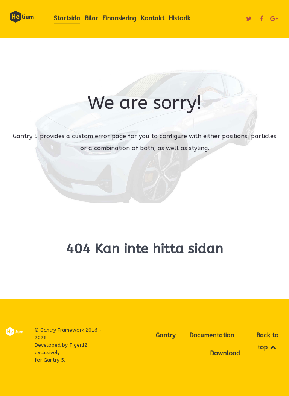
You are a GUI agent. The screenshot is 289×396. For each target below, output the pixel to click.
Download (225, 353)
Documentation (211, 335)
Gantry (165, 335)
